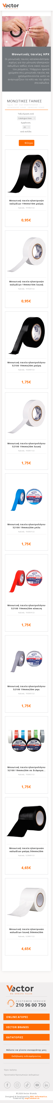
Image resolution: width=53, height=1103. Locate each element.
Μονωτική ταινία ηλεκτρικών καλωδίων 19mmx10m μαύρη (26, 202)
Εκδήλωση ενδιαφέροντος (26, 1056)
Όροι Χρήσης (10, 1070)
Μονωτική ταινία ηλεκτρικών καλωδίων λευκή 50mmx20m (26, 931)
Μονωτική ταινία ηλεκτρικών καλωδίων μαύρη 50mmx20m (26, 850)
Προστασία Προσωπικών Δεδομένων (21, 1074)
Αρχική (10, 105)
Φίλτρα (29, 143)
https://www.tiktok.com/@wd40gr (27, 1085)
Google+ (46, 1085)
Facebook (7, 1085)
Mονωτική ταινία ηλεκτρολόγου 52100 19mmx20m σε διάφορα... (26, 769)
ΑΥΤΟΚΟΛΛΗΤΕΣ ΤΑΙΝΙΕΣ (16, 107)
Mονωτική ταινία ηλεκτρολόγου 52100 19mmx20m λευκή (26, 445)
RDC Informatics (38, 1096)
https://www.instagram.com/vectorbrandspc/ (17, 1085)
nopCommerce (32, 1098)
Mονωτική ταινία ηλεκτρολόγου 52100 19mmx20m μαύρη (26, 364)
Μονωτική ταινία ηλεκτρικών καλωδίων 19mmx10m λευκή (26, 283)
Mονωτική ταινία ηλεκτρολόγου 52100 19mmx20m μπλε (26, 526)
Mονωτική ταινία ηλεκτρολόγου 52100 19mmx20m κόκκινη (26, 607)
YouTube (37, 1085)
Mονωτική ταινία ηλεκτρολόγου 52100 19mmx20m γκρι (26, 688)
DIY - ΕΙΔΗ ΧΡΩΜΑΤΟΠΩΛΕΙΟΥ (26, 105)
